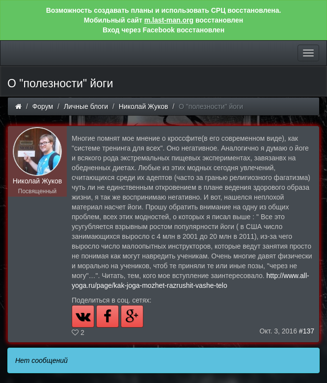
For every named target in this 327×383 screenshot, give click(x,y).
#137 (306, 331)
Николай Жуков (143, 106)
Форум (43, 106)
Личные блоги (86, 106)
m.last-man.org (168, 20)
